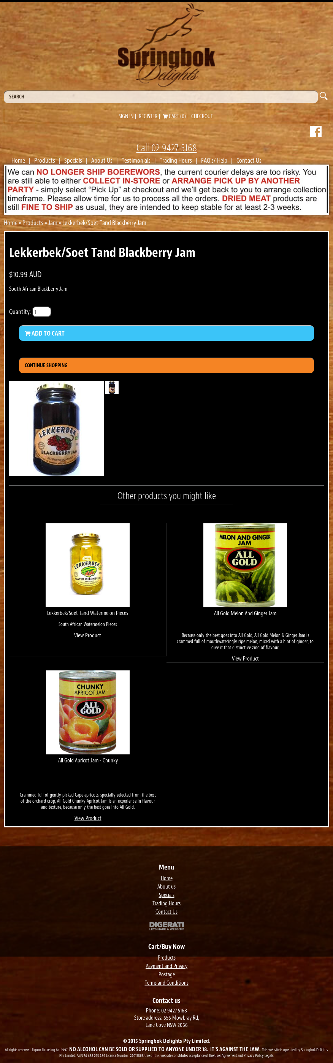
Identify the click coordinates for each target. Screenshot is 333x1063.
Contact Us (249, 160)
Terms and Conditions (167, 983)
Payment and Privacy (166, 966)
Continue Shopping (46, 365)
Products (44, 160)
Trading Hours (176, 160)
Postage (167, 974)
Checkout (202, 116)
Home (18, 160)
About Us (102, 160)
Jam (52, 223)
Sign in (126, 116)
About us (166, 886)
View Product (87, 635)
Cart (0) (174, 116)
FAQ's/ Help (214, 160)
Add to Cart (45, 333)
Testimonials (136, 160)
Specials (73, 160)
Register (148, 116)
